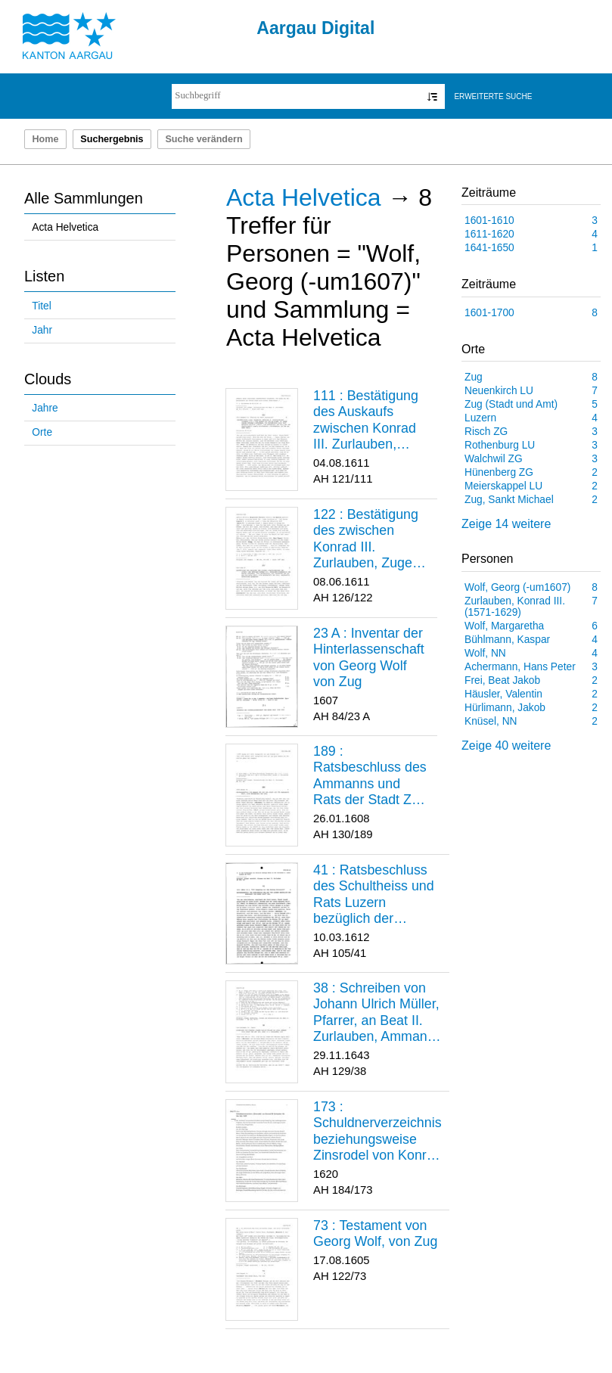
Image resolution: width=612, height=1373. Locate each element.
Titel (41, 306)
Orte (42, 432)
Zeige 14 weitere (506, 523)
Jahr (42, 330)
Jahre (44, 408)
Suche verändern (203, 139)
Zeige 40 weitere (506, 745)
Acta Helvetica (65, 227)
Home (45, 139)
